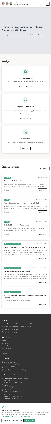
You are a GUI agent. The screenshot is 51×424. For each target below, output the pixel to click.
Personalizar (6, 420)
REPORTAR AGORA (25, 118)
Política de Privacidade (23, 416)
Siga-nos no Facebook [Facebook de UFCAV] (10, 329)
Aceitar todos (30, 420)
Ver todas (43, 168)
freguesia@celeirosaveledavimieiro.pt (15, 370)
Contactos (5, 353)
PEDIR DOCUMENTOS (25, 86)
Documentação (6, 348)
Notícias (4, 340)
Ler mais (42, 190)
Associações (5, 346)
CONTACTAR (25, 149)
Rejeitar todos (17, 420)
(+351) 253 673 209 (10, 367)
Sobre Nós (5, 351)
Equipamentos (6, 343)
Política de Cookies (7, 416)
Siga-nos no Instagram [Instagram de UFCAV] (10, 332)
